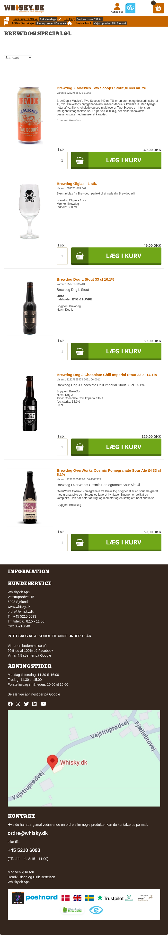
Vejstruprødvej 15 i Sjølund (110, 23)
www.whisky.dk (19, 607)
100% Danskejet (23, 23)
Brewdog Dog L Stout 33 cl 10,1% (85, 279)
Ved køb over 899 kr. (89, 19)
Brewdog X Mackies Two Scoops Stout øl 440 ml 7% (101, 88)
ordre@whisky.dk (21, 611)
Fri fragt (69, 19)
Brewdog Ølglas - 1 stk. (77, 184)
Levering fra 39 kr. (25, 19)
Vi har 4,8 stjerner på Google (29, 655)
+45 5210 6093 (24, 850)
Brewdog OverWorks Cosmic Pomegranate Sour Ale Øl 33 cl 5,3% (109, 472)
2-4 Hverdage (48, 19)
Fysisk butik (83, 23)
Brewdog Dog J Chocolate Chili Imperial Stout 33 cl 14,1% (107, 375)
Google (54, 694)
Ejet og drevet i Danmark (51, 23)
